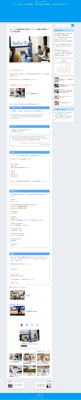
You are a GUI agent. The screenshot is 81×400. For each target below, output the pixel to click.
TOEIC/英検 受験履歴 (28, 4)
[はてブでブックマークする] (32, 325)
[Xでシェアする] (22, 325)
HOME (40, 395)
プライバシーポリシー (40, 397)
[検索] (72, 25)
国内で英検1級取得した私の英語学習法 (43, 4)
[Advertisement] (40, 14)
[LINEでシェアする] (37, 325)
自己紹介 (20, 4)
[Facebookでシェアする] (27, 325)
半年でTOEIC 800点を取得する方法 (59, 4)
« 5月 (55, 73)
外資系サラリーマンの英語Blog (40, 1)
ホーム (15, 4)
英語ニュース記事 (46, 351)
